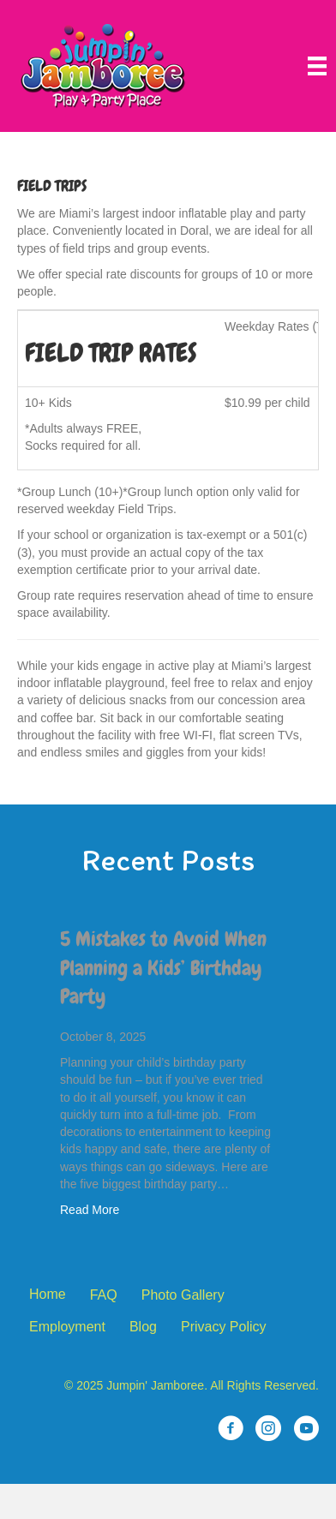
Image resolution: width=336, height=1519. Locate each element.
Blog (143, 1326)
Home (47, 1294)
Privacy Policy (224, 1326)
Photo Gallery (183, 1295)
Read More (89, 1210)
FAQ (103, 1295)
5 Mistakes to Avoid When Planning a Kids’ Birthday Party (163, 967)
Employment (67, 1326)
